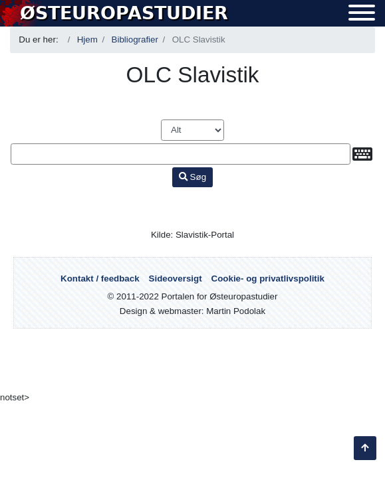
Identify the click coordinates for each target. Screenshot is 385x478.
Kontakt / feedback (100, 278)
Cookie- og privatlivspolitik (267, 278)
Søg (192, 177)
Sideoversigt (175, 278)
